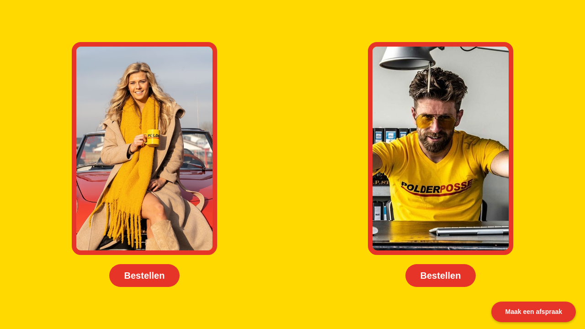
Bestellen (144, 276)
